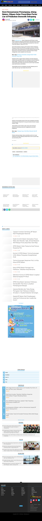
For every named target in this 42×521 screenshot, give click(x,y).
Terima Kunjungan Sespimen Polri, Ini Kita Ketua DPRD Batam (26, 261)
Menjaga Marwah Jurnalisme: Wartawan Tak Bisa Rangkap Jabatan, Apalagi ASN (12, 464)
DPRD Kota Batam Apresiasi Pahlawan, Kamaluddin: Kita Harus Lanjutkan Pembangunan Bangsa (25, 283)
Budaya (2, 489)
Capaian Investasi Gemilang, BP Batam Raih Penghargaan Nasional (25, 232)
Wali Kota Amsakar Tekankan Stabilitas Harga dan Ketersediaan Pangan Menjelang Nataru (19, 395)
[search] (24, 2)
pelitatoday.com (18, 40)
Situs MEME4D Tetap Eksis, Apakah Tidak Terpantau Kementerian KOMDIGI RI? (19, 401)
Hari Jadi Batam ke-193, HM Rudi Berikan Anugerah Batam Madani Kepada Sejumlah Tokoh (26, 156)
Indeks (6, 5)
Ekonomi (22, 490)
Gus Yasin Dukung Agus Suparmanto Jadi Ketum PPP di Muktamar (13, 443)
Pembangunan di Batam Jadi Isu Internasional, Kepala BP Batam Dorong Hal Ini (21, 408)
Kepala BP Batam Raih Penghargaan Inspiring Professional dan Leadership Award (24, 298)
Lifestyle (31, 5)
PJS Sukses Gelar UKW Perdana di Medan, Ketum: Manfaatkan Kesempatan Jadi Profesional (19, 435)
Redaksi (39, 504)
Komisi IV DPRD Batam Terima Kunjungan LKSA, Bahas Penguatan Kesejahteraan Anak (26, 255)
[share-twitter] (31, 20)
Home (3, 5)
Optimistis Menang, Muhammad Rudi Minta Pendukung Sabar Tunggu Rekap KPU (12, 447)
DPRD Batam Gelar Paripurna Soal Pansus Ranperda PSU (26, 247)
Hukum (36, 5)
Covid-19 (7, 377)
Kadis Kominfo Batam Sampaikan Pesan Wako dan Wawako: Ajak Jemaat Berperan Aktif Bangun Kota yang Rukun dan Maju (26, 240)
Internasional (34, 492)
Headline (10, 5)
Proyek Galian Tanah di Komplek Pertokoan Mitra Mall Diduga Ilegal (22, 414)
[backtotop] (21, 483)
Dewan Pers (3, 490)
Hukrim (2, 492)
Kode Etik (35, 504)
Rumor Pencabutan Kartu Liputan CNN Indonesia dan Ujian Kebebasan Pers (13, 457)
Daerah (14, 5)
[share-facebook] (28, 20)
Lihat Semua (21, 303)
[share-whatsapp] (33, 20)
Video (6, 379)
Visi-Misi (31, 504)
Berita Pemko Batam (25, 5)
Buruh (12, 489)
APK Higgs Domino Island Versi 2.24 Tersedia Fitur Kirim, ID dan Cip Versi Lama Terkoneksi (21, 388)
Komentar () (37, 19)
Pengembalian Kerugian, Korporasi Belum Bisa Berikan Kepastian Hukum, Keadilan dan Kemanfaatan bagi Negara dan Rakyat (13, 431)
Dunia (12, 490)
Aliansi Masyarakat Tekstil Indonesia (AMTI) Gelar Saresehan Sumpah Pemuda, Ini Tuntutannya (12, 427)
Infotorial (23, 492)
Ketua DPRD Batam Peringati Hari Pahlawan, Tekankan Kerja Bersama (24, 268)
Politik (39, 5)
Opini (32, 493)
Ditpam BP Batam (19, 151)
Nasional (18, 5)
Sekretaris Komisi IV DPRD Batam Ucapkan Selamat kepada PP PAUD (26, 275)
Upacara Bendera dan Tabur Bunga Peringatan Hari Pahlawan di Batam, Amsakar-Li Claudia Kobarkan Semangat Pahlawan (25, 291)
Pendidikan (7, 374)
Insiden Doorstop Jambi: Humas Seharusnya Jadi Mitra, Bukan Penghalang (13, 461)
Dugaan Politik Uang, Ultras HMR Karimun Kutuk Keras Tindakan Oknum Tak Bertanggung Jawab (13, 450)
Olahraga (23, 493)
